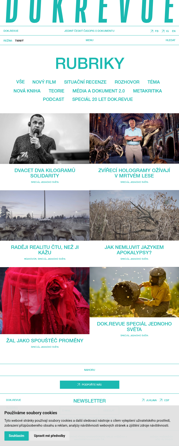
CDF (166, 400)
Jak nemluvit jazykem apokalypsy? (134, 249)
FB (156, 31)
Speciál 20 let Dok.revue (102, 99)
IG (167, 31)
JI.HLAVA (151, 400)
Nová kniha (27, 90)
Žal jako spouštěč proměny (44, 340)
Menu (89, 40)
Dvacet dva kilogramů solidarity (44, 173)
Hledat (171, 40)
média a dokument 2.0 (98, 90)
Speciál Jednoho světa (45, 182)
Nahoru (89, 370)
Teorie (56, 90)
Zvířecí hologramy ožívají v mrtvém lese (134, 173)
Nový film (44, 82)
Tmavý (19, 40)
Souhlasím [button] (16, 436)
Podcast (53, 99)
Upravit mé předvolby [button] (49, 436)
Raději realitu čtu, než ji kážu (45, 249)
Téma (154, 82)
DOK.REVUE (10, 31)
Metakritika (147, 90)
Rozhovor (127, 82)
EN (174, 31)
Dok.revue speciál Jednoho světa (134, 326)
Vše (20, 81)
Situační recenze (85, 82)
